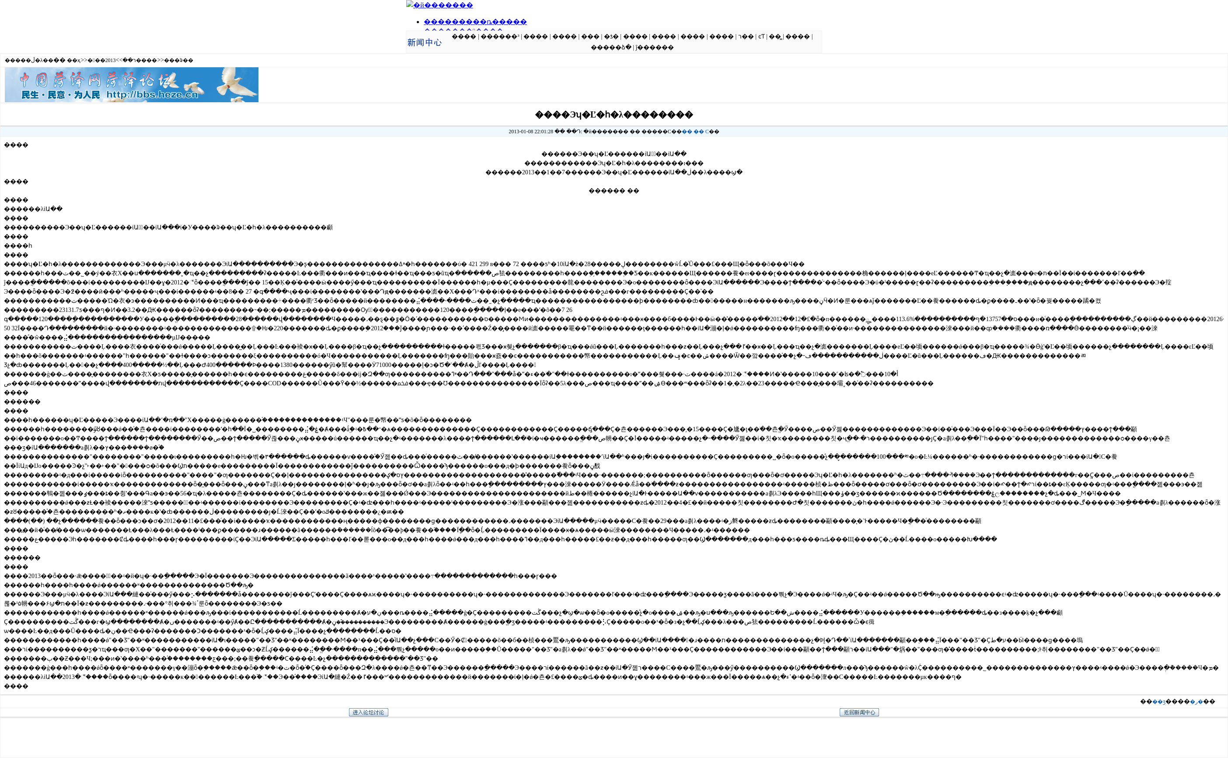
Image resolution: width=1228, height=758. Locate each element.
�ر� (1196, 702)
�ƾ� (611, 36)
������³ (500, 36)
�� (687, 131)
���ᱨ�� (178, 60)
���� (464, 36)
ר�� (746, 36)
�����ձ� (611, 47)
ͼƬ (761, 36)
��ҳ (73, 60)
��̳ (775, 36)
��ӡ (1158, 702)
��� (590, 36)
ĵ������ (654, 47)
